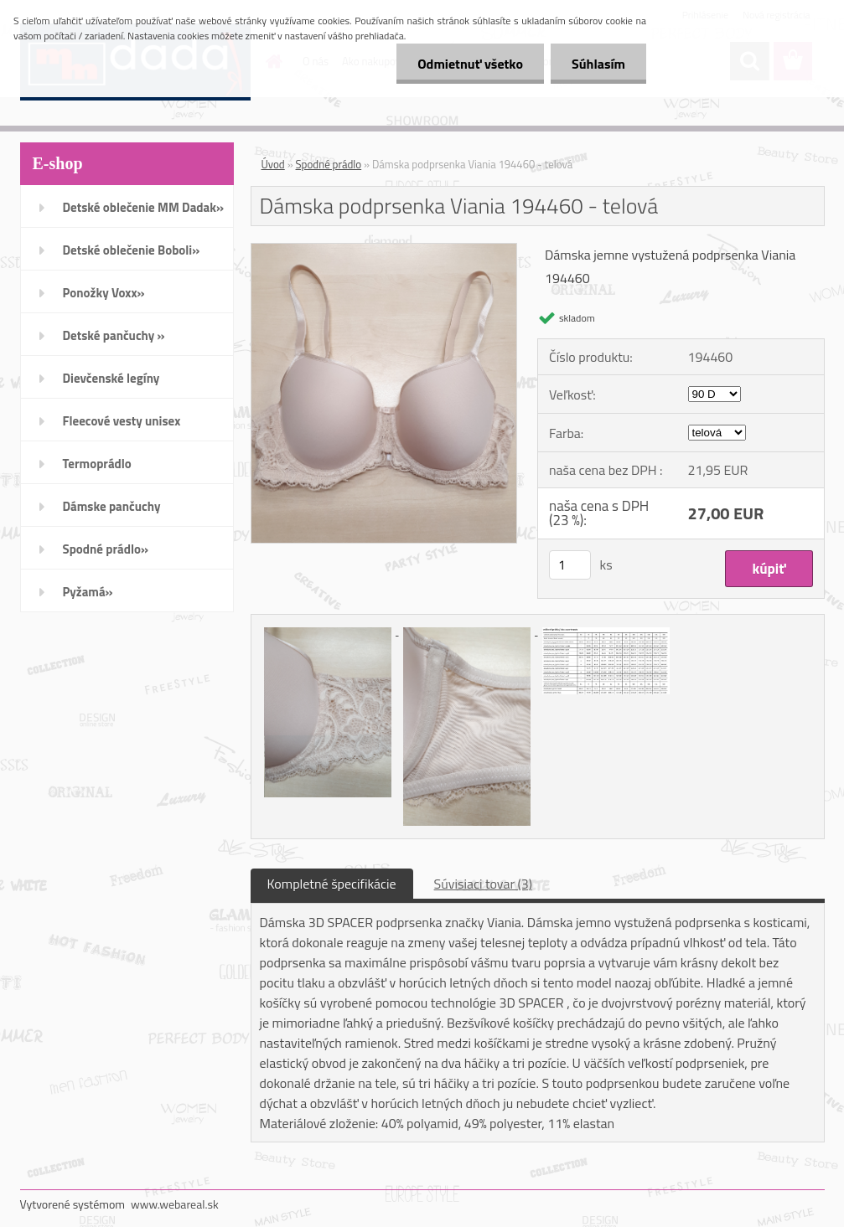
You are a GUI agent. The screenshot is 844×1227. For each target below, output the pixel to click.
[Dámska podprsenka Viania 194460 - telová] (384, 250)
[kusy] (570, 565)
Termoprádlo (97, 463)
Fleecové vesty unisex (122, 420)
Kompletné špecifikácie (331, 884)
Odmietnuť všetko (470, 64)
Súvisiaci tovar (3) (483, 884)
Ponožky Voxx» (104, 292)
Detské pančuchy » (114, 335)
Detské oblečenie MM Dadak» (143, 207)
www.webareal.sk (175, 1204)
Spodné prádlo (329, 164)
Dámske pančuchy (112, 506)
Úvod (273, 164)
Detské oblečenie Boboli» (131, 250)
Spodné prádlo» (106, 549)
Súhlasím (598, 64)
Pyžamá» (88, 591)
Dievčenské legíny (111, 378)
